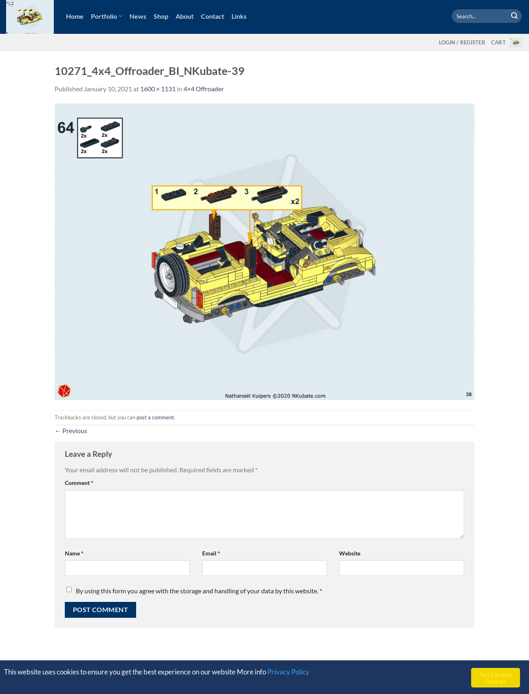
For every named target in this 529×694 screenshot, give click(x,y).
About (185, 16)
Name (74, 553)
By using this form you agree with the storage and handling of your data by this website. (199, 591)
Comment (79, 482)
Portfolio (106, 16)
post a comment (155, 417)
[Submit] (514, 16)
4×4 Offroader (203, 89)
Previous (71, 430)
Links (239, 16)
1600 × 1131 (158, 89)
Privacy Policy (288, 672)
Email (211, 553)
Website (349, 553)
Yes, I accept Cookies (495, 677)
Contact (212, 16)
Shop (161, 16)
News (138, 16)
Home (75, 16)
